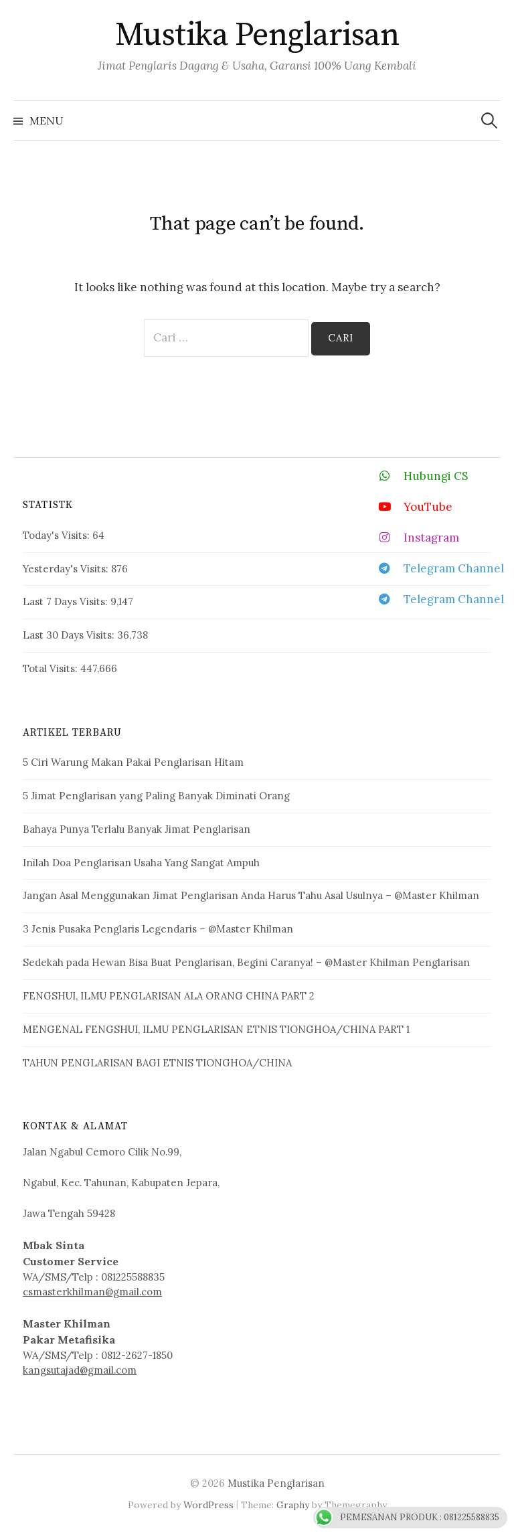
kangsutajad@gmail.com (80, 1370)
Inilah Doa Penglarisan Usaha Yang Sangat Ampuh (141, 862)
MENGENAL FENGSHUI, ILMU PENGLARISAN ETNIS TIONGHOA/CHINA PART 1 (216, 1029)
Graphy (292, 1505)
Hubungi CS (417, 476)
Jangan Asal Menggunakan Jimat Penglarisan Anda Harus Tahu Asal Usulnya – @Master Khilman (251, 895)
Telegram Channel (435, 568)
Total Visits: (51, 668)
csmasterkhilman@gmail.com (92, 1291)
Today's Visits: (57, 535)
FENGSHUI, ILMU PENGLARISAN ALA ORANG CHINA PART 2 (169, 995)
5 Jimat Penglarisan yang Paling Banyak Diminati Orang (156, 795)
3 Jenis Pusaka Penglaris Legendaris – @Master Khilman (158, 928)
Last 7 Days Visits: (66, 601)
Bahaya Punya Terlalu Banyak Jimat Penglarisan (136, 829)
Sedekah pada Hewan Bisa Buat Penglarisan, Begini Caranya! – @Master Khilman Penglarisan (246, 962)
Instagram (413, 537)
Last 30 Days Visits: (70, 635)
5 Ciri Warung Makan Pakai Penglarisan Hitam (133, 762)
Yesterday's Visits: (67, 568)
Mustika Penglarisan (257, 35)
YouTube (409, 506)
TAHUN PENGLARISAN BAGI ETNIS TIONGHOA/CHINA (157, 1062)
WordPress (208, 1505)
